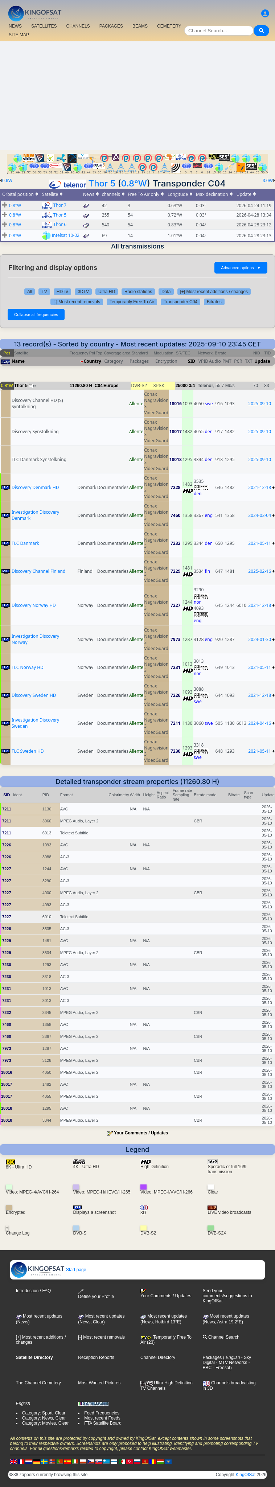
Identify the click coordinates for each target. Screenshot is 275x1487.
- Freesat (221, 1367)
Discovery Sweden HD (34, 695)
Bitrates (214, 301)
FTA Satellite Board (103, 1423)
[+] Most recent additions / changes (214, 291)
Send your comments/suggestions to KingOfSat (227, 1295)
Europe (110, 385)
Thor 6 (59, 224)
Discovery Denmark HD (35, 487)
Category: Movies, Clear (45, 1423)
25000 (182, 385)
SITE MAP (19, 34)
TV (44, 291)
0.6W (7, 180)
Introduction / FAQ (33, 1290)
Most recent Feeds (102, 1418)
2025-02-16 (259, 571)
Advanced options (241, 268)
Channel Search (221, 1337)
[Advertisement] (137, 96)
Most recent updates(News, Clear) (101, 1319)
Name (18, 361)
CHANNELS (78, 26)
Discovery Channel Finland (38, 571)
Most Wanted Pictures (99, 1382)
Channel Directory (157, 1357)
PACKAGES (111, 26)
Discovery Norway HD (34, 605)
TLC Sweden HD (28, 751)
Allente (136, 403)
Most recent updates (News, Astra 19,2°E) (226, 1319)
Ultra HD (106, 291)
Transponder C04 (180, 301)
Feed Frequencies (101, 1413)
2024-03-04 (259, 515)
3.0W (268, 180)
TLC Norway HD (28, 667)
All (29, 291)
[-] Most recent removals (76, 301)
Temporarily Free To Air (132, 301)
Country (92, 361)
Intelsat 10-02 (65, 235)
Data (166, 291)
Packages (212, 1357)
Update (262, 361)
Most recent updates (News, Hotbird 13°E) (163, 1319)
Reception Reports (96, 1357)
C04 (99, 385)
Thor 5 (102, 183)
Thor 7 (59, 205)
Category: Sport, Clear (43, 1413)
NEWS (15, 26)
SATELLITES (44, 26)
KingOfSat (246, 1474)
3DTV (83, 291)
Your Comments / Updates (141, 1132)
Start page (48, 1269)
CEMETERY (169, 26)
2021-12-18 (259, 487)
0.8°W (134, 183)
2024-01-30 (259, 639)
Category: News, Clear (44, 1418)
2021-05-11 (259, 543)
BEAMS (140, 26)
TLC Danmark (25, 543)
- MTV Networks (231, 1362)
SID (191, 361)
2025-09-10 (259, 403)
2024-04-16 (259, 723)
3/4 (192, 385)
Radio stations (138, 291)
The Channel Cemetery (38, 1382)
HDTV (63, 291)
